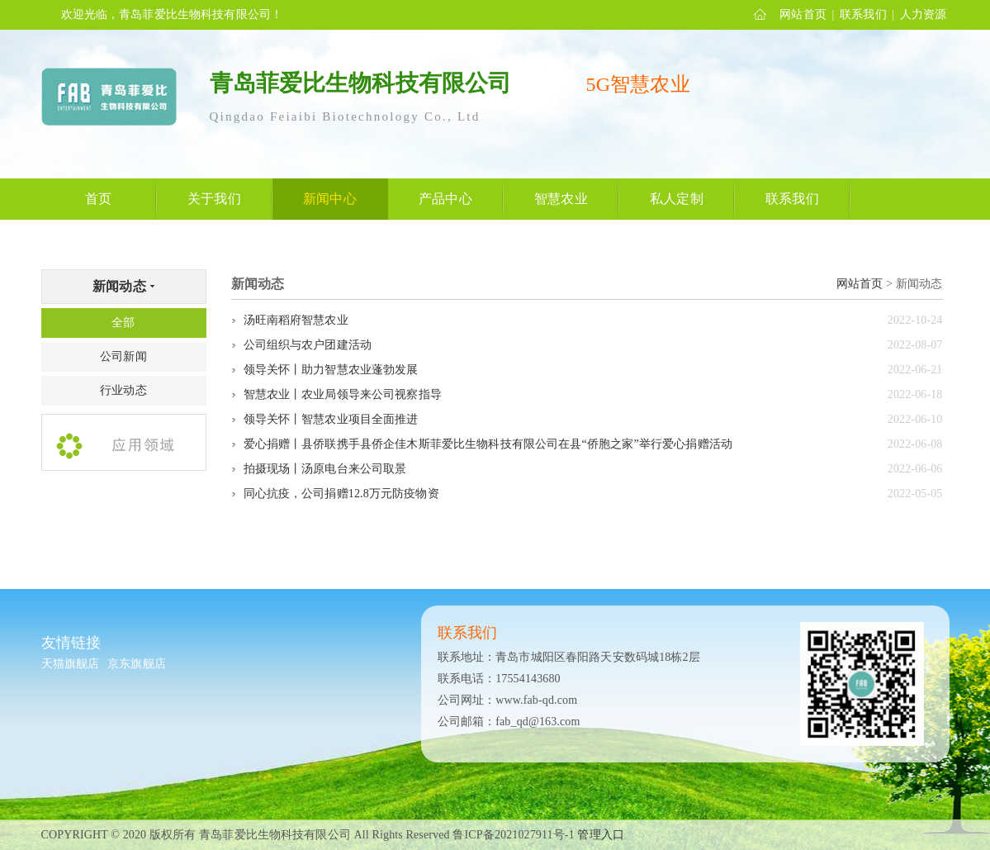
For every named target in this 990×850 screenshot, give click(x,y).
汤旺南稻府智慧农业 (296, 320)
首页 (98, 199)
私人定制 (676, 199)
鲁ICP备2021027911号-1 (513, 835)
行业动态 (123, 390)
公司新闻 (123, 356)
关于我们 (214, 199)
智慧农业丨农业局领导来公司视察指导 (343, 394)
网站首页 (803, 14)
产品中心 (445, 199)
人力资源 (923, 14)
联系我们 (863, 14)
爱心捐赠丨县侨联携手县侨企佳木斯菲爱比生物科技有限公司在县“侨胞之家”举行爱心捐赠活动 (488, 444)
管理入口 (600, 835)
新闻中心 (330, 199)
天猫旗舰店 (70, 664)
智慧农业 (561, 199)
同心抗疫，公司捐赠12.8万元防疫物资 (341, 493)
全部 (123, 322)
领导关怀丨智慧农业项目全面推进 (331, 419)
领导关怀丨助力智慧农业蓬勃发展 (331, 369)
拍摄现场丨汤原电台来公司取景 (325, 469)
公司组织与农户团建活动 (308, 345)
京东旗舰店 (136, 664)
